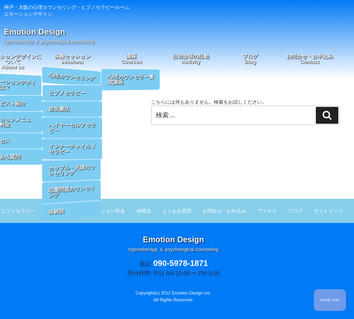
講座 (131, 59)
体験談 (144, 211)
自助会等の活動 (190, 59)
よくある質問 (176, 211)
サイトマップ (328, 211)
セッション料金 (108, 211)
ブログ (250, 59)
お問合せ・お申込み (309, 59)
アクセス (267, 211)
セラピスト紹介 (63, 211)
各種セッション (72, 59)
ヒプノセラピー (18, 211)
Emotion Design (49, 36)
